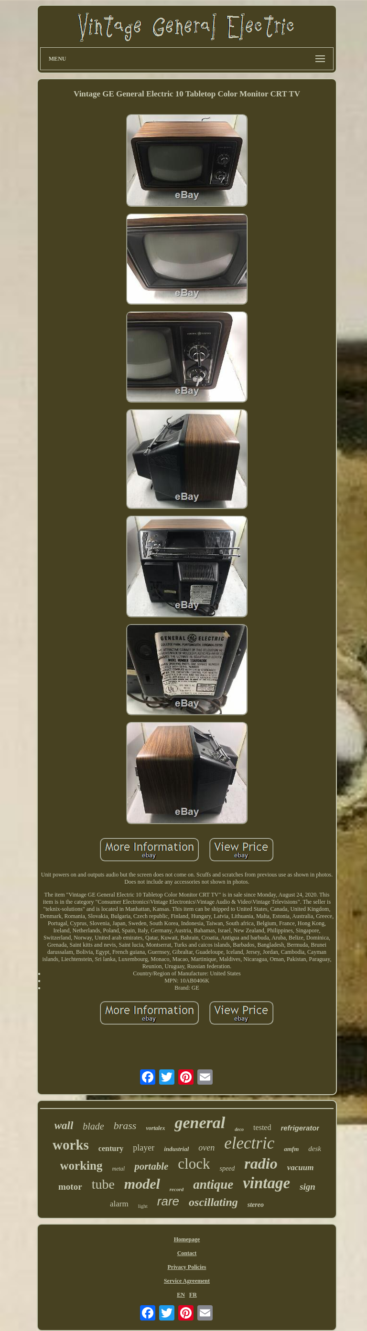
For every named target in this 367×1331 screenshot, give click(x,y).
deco (239, 1129)
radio (260, 1163)
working (81, 1165)
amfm (291, 1148)
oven (206, 1147)
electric (249, 1143)
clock (194, 1163)
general (199, 1122)
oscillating (213, 1202)
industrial (176, 1148)
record (177, 1189)
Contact (187, 1253)
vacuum (300, 1167)
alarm (119, 1203)
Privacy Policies (186, 1267)
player (143, 1147)
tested (262, 1127)
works (71, 1144)
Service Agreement (187, 1281)
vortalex (155, 1128)
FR (193, 1294)
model (142, 1184)
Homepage (187, 1239)
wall (64, 1125)
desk (314, 1148)
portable (151, 1166)
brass (125, 1125)
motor (70, 1187)
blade (93, 1126)
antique (213, 1184)
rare (168, 1201)
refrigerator (300, 1128)
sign (307, 1187)
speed (227, 1168)
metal (118, 1168)
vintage (266, 1183)
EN (181, 1294)
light (143, 1206)
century (110, 1148)
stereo (256, 1204)
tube (103, 1184)
